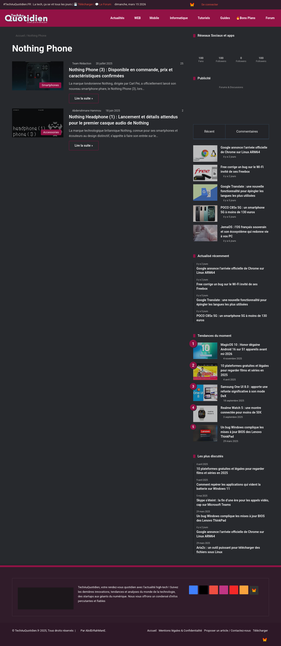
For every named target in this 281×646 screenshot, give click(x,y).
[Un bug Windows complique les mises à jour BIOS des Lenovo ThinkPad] (205, 434)
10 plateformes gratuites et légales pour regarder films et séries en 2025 (245, 370)
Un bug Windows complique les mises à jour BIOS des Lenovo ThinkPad (242, 432)
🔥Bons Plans (245, 18)
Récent (209, 131)
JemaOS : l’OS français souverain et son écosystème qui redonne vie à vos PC (244, 232)
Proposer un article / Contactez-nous (227, 631)
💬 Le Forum (103, 4)
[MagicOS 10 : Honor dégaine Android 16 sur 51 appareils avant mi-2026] (205, 351)
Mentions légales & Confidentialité (180, 631)
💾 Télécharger (84, 4)
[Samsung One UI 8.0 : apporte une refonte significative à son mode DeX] (205, 393)
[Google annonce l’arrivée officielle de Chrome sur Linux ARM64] (205, 154)
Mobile (153, 18)
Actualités (115, 18)
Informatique (176, 18)
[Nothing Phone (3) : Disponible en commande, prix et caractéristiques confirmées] (37, 75)
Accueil (18, 35)
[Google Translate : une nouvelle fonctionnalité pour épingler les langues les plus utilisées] (205, 193)
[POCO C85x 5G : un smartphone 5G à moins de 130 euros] (205, 214)
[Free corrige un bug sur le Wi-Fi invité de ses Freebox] (205, 173)
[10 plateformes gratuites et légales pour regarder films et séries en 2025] (205, 372)
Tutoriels (202, 18)
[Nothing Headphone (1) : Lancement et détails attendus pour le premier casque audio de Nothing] (37, 122)
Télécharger (260, 631)
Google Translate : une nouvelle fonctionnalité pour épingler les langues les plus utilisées (242, 191)
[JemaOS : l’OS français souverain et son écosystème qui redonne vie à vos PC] (205, 233)
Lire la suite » (84, 98)
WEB (135, 18)
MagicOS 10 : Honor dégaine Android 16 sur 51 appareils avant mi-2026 (244, 349)
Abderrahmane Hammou (86, 110)
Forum (268, 18)
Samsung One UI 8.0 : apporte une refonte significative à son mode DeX (244, 391)
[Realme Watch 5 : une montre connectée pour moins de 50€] (205, 414)
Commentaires (247, 131)
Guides (223, 18)
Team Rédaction (81, 63)
